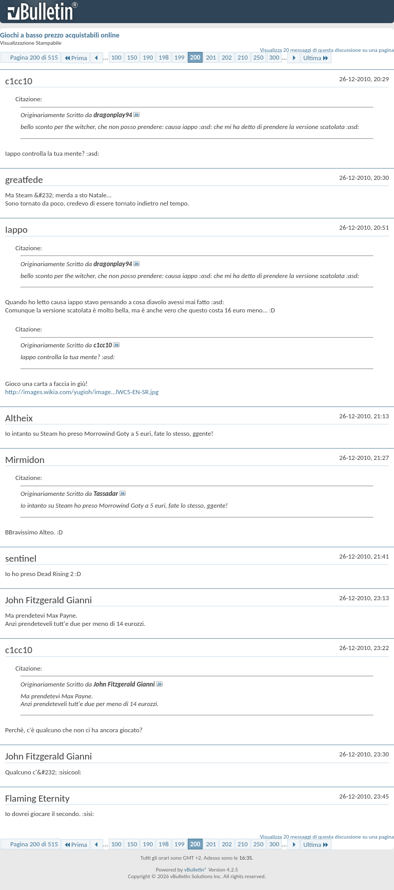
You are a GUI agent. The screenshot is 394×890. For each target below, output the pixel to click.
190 (148, 57)
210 (243, 57)
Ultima (316, 58)
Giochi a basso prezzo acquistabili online (60, 35)
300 (274, 57)
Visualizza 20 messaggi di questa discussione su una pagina (327, 50)
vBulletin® (195, 869)
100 (116, 57)
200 (195, 57)
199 (179, 57)
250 (258, 57)
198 (164, 57)
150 (132, 57)
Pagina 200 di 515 (34, 57)
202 (227, 57)
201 (211, 57)
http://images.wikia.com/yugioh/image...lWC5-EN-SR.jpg (82, 392)
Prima (75, 58)
